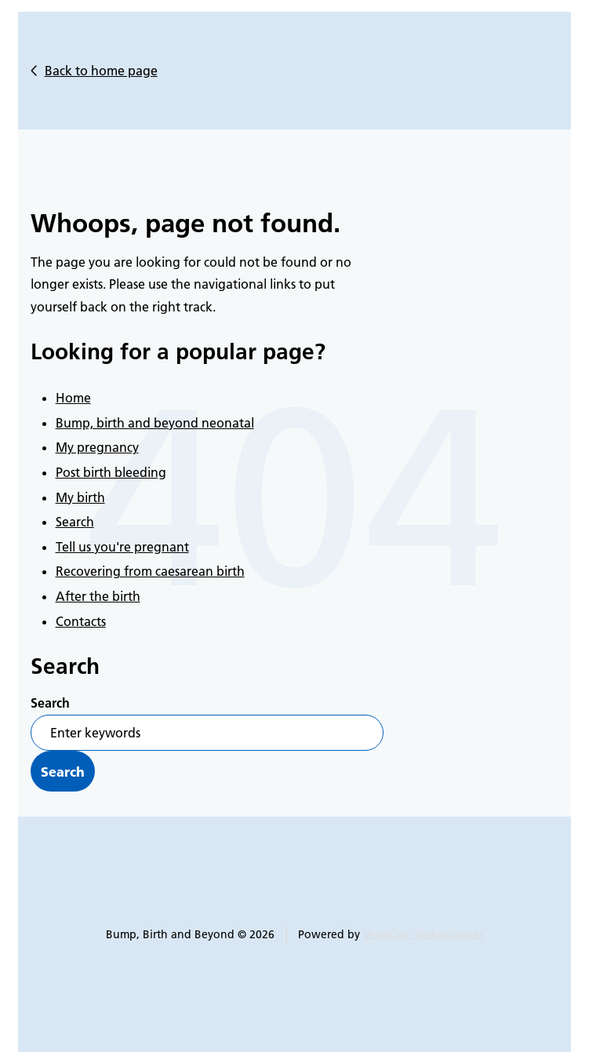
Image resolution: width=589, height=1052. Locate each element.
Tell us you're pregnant (122, 547)
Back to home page (101, 70)
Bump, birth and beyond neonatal (155, 423)
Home (73, 398)
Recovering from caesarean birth (150, 571)
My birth (80, 497)
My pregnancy (97, 447)
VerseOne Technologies (423, 934)
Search (75, 522)
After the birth (98, 596)
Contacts (81, 621)
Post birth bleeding (111, 472)
